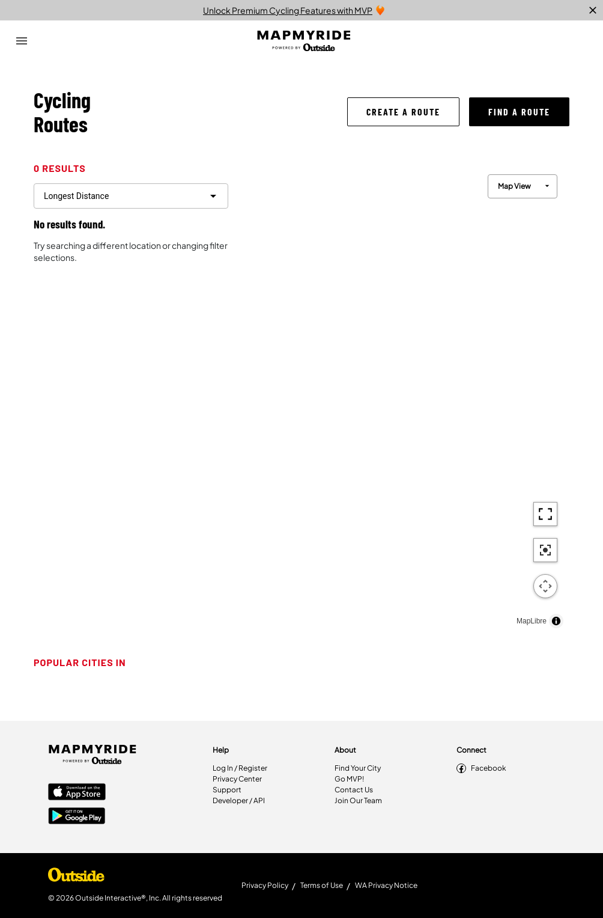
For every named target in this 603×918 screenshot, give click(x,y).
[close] (593, 10)
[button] (403, 111)
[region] (403, 398)
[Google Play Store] (77, 817)
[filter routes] (131, 196)
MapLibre (532, 621)
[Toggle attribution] (556, 621)
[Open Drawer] (21, 40)
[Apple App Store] (77, 793)
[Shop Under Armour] (76, 878)
